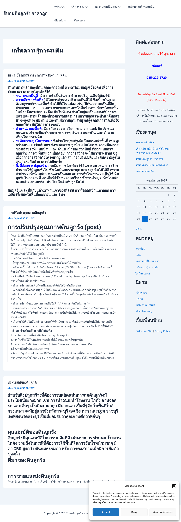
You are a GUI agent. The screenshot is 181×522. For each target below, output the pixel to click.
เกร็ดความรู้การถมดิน (136, 6)
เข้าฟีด (139, 299)
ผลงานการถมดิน (146, 171)
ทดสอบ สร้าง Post (147, 142)
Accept (106, 512)
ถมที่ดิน (149, 331)
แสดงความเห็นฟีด (146, 305)
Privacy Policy (164, 331)
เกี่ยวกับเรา (161, 6)
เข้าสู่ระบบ (142, 292)
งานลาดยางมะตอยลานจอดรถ (154, 165)
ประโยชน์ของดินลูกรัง (24, 382)
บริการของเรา (77, 6)
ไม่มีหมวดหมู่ (144, 273)
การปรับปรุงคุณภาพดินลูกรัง (29, 212)
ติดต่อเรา (59, 20)
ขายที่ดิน (141, 248)
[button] (174, 486)
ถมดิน (139, 331)
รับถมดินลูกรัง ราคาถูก (25, 13)
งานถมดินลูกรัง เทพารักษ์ (151, 159)
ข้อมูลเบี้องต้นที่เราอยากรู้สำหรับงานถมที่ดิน (40, 75)
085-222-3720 (157, 77)
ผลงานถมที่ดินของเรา (105, 6)
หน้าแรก (59, 6)
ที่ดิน (138, 255)
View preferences (162, 512)
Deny (134, 512)
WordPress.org (145, 311)
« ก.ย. (139, 229)
